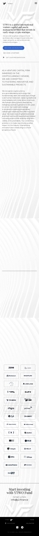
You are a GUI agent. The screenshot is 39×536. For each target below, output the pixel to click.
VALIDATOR (30, 523)
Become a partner (11, 53)
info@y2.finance (19, 499)
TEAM (32, 519)
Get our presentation (16, 57)
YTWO (10, 3)
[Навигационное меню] (36, 3)
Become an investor (13, 48)
